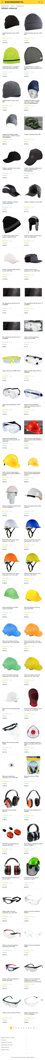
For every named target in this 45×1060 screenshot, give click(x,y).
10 (33, 1028)
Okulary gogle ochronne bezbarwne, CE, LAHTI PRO (9, 912)
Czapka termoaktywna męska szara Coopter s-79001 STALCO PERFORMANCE (11, 136)
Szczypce (14, 1040)
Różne (12, 6)
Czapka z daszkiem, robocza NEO (33, 202)
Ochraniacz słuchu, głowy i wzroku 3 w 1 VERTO (31, 878)
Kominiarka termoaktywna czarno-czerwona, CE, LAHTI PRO (33, 709)
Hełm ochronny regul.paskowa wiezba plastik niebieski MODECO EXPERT (33, 440)
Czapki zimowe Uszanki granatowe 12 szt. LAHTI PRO (32, 270)
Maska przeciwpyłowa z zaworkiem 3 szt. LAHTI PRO (10, 777)
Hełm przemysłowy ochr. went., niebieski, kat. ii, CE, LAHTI (32, 540)
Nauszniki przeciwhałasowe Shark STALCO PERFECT (33, 844)
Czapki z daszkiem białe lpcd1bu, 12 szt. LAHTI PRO (11, 270)
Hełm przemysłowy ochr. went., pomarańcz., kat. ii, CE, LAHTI (10, 574)
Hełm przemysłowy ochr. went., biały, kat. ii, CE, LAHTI (10, 540)
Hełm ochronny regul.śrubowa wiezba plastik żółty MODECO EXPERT (32, 474)
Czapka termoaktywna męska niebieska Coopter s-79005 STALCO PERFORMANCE (32, 102)
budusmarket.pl (5, 6)
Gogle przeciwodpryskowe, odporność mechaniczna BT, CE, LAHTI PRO (11, 440)
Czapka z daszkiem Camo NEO (32, 134)
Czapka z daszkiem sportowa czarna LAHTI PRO (10, 202)
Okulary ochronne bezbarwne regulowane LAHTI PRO (10, 945)
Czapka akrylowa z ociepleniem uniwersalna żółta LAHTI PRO (10, 67)
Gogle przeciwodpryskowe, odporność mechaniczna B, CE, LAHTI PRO (32, 406)
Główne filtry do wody (14, 1042)
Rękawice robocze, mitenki (14, 1037)
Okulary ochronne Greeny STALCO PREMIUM (31, 1013)
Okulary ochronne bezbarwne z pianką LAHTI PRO (10, 979)
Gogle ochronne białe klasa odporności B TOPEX (31, 337)
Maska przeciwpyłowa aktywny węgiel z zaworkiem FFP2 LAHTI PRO (32, 744)
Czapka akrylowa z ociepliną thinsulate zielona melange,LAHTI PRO (33, 68)
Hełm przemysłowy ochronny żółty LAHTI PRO (32, 608)
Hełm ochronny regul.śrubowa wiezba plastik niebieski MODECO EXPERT (11, 474)
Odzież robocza (14, 1047)
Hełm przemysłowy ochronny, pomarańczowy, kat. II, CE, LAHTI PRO (33, 642)
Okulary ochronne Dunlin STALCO (11, 1012)
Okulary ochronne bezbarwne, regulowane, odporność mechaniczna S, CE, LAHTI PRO (32, 980)
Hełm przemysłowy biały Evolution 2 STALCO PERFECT (11, 506)
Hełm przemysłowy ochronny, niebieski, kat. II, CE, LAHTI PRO (10, 641)
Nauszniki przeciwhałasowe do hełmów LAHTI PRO (10, 844)
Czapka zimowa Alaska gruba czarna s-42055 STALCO (10, 236)
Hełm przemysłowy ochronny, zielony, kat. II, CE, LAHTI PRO (10, 675)
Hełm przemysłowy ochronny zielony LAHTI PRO (10, 608)
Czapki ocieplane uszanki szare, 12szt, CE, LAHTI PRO (33, 236)
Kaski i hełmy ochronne (14, 1044)
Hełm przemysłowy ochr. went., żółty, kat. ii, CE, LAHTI (32, 574)
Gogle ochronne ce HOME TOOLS (11, 371)
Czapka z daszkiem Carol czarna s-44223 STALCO (11, 168)
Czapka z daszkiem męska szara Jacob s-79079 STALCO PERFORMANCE (33, 169)
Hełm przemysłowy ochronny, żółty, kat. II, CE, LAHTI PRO (32, 675)
